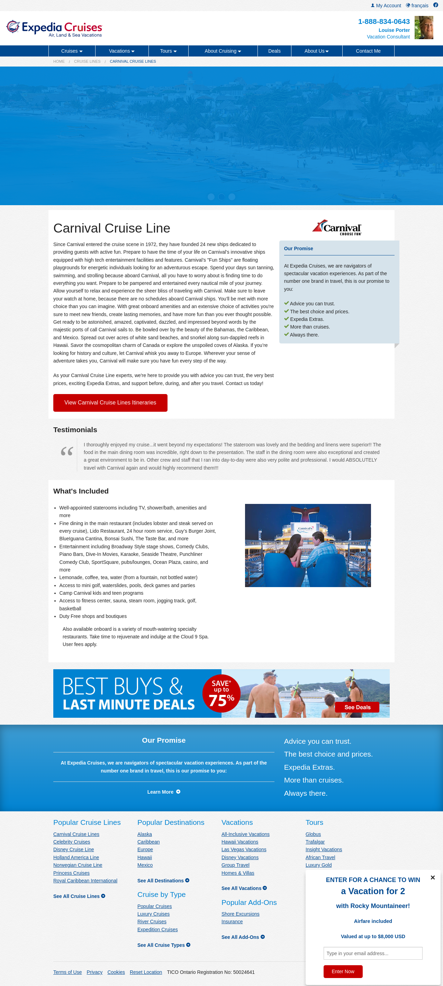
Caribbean (148, 842)
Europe (145, 849)
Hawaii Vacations (240, 842)
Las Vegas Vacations (244, 849)
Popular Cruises (154, 906)
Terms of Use (67, 972)
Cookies (116, 972)
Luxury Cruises (153, 914)
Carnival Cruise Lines (76, 834)
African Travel (320, 857)
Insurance (232, 921)
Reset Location (146, 972)
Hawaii (144, 857)
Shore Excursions (241, 914)
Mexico (145, 865)
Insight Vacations (324, 849)
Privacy (94, 972)
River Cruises (151, 921)
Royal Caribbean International (85, 880)
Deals (274, 51)
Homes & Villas (238, 873)
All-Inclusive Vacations (246, 834)
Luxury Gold (319, 865)
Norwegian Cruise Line (77, 865)
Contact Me (368, 51)
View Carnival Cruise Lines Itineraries (110, 402)
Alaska (144, 834)
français (417, 5)
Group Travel (236, 865)
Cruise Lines (87, 61)
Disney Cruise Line (73, 849)
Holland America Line (76, 857)
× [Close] (432, 877)
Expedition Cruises (157, 929)
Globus (313, 834)
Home (59, 61)
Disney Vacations (240, 857)
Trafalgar (315, 842)
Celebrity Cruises (71, 842)
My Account (386, 5)
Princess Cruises (71, 873)
